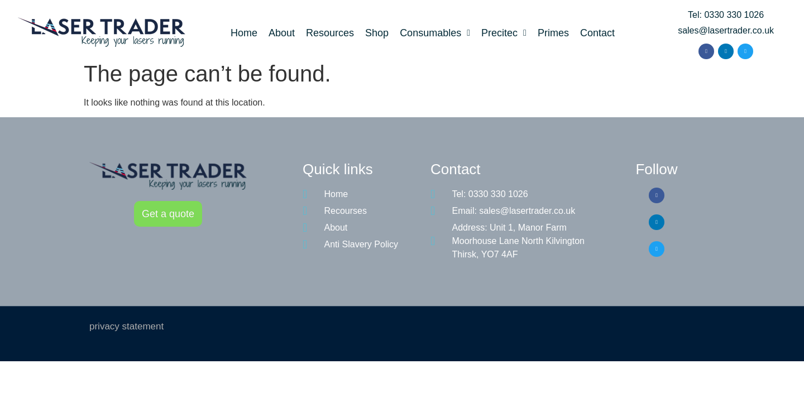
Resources (330, 33)
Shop (377, 33)
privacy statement (126, 326)
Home (244, 33)
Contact (597, 33)
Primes (553, 33)
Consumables (435, 33)
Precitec (504, 33)
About (282, 33)
